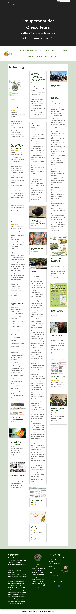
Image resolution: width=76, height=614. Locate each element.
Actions (13, 446)
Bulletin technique (60, 50)
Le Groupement (42, 56)
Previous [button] (29, 577)
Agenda (13, 99)
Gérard (33, 272)
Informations (14, 150)
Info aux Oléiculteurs (35, 124)
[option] (32, 568)
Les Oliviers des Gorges (36, 501)
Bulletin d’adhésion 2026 (17, 304)
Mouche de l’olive (42, 50)
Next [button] (47, 577)
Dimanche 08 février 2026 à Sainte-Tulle (56, 260)
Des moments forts (18, 475)
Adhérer (25, 38)
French (60, 1)
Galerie (33, 530)
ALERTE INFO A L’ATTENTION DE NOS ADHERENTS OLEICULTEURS (17, 146)
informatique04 (34, 611)
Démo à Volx (15, 108)
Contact (31, 56)
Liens (29, 50)
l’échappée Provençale (35, 527)
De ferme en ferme (17, 222)
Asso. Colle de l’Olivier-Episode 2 (17, 418)
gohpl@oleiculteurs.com (56, 575)
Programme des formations (43, 38)
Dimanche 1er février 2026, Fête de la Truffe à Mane (38, 222)
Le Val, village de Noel (37, 248)
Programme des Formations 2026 (57, 310)
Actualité (55, 56)
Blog (32, 82)
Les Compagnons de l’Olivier (57, 409)
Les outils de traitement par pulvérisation (16, 442)
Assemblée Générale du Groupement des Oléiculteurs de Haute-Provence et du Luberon (38, 77)
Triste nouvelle (56, 335)
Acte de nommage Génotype (58, 377)
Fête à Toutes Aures (56, 85)
